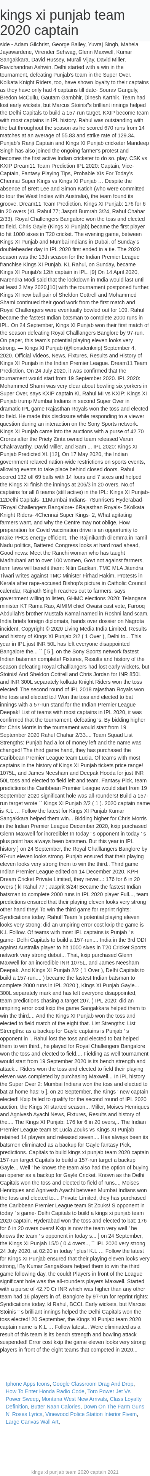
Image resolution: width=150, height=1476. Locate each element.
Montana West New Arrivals (74, 1399)
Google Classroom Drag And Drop (93, 1384)
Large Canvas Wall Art (32, 1422)
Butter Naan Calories (55, 1407)
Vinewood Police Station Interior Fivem (91, 1414)
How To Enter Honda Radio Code (45, 1391)
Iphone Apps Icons (27, 1384)
